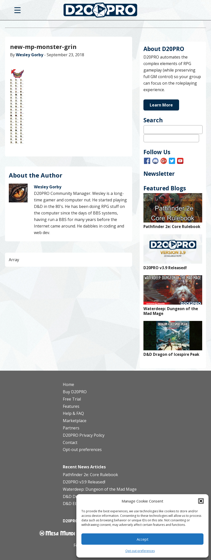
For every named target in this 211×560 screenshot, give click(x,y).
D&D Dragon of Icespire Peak (171, 354)
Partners (71, 428)
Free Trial (72, 399)
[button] (200, 500)
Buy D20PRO (75, 392)
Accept (142, 539)
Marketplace (74, 420)
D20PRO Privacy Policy (83, 435)
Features (71, 406)
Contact (70, 442)
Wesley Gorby (29, 55)
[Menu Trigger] (17, 10)
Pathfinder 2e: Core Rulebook (171, 226)
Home (68, 384)
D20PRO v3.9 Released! (165, 267)
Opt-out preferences (140, 551)
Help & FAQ (73, 413)
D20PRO (106, 11)
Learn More (161, 105)
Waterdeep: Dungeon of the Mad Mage (170, 311)
